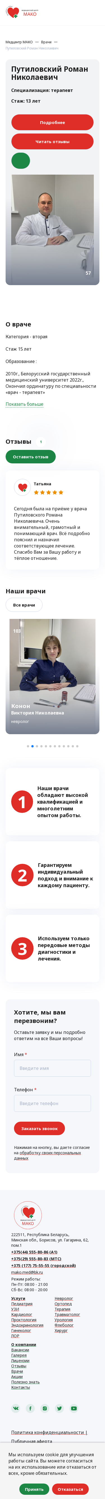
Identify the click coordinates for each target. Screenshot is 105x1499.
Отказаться (70, 1489)
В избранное (20, 160)
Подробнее (52, 122)
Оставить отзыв (30, 456)
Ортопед (63, 1303)
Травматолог (67, 1314)
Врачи (46, 42)
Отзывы (18, 1366)
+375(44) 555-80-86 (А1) (34, 1252)
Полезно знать (25, 1382)
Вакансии (20, 1350)
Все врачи (24, 605)
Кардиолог (21, 1314)
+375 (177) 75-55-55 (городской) (43, 1265)
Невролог (64, 1298)
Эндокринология (27, 1325)
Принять (34, 1489)
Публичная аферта (31, 1441)
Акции (17, 1376)
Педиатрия (21, 1303)
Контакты (20, 1387)
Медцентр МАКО (19, 42)
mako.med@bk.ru (27, 1272)
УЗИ (15, 1309)
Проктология (23, 1319)
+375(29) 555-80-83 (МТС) (36, 1258)
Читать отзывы (52, 141)
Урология (64, 1319)
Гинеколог (21, 1330)
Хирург (61, 1330)
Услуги (18, 1298)
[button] (28, 746)
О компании (23, 1344)
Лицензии (20, 1360)
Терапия (62, 1309)
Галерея (19, 1355)
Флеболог (64, 1325)
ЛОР (15, 1335)
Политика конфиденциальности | (49, 1432)
